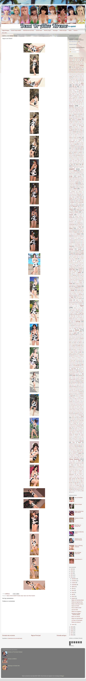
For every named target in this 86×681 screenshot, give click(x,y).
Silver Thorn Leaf (72, 419)
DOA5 (73, 166)
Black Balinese (77, 100)
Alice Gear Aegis (77, 61)
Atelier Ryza (81, 78)
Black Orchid (72, 102)
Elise (81, 174)
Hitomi (76, 212)
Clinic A (82, 133)
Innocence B (73, 220)
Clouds (70, 137)
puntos (78, 364)
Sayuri (25, 595)
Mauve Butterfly (72, 272)
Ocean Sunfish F (74, 324)
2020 (72, 627)
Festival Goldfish (72, 185)
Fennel (81, 184)
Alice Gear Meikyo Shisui (78, 64)
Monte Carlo (72, 289)
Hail (70, 206)
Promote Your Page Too (73, 44)
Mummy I (75, 294)
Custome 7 (76, 150)
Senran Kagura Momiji (73, 408)
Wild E (74, 481)
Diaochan (79, 163)
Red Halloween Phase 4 (74, 372)
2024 (72, 571)
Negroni (75, 307)
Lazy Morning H (77, 243)
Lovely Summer (78, 254)
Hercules (78, 209)
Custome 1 (71, 150)
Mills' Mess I (75, 280)
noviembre (74, 580)
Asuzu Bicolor (75, 78)
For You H (77, 190)
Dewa (75, 163)
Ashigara (70, 76)
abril (73, 594)
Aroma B (72, 72)
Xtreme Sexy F (79, 485)
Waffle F (80, 471)
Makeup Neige (79, 266)
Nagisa (72, 297)
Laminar (76, 240)
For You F (72, 190)
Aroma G (70, 73)
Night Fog (72, 314)
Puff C (78, 363)
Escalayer (80, 177)
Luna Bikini (82, 258)
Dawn (74, 155)
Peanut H (76, 341)
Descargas (55, 30)
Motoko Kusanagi (72, 291)
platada (70, 353)
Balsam (76, 87)
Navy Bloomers (77, 301)
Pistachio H (82, 350)
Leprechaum (71, 250)
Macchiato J (80, 264)
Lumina (70, 256)
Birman (80, 97)
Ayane (82, 83)
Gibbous (76, 201)
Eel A (73, 173)
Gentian (70, 199)
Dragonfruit (82, 170)
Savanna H (77, 394)
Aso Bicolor (80, 76)
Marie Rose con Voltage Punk (78, 525)
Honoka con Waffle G (12, 658)
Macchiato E (71, 262)
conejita (80, 138)
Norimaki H (77, 320)
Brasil (73, 116)
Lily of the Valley (80, 252)
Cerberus (70, 126)
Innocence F (79, 221)
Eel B (76, 173)
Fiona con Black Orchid (76, 607)
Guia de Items (39, 30)
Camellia (73, 119)
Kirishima (75, 231)
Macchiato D (79, 261)
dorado (75, 170)
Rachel (80, 368)
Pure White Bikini (77, 365)
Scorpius (70, 401)
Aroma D (81, 72)
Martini (75, 271)
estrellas (82, 179)
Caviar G (78, 123)
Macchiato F (77, 262)
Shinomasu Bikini (74, 414)
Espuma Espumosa (76, 179)
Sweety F (75, 439)
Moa (82, 284)
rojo (83, 374)
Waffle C (70, 471)
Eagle (70, 173)
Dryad (78, 172)
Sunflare (70, 434)
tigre (76, 446)
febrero (73, 598)
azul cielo (81, 85)
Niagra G (82, 311)
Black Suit (80, 104)
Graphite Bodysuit (78, 203)
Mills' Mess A (71, 276)
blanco (8, 595)
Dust (81, 172)
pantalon (71, 331)
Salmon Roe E (72, 385)
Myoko (76, 296)
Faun (77, 184)
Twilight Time (73, 456)
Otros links (4, 32)
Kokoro (78, 234)
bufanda (81, 116)
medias (79, 272)
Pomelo (77, 354)
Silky (81, 417)
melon (74, 273)
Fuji (78, 195)
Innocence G (71, 223)
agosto (73, 586)
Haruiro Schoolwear (78, 207)
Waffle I (75, 473)
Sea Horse (82, 402)
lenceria (71, 249)
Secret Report (72, 406)
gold (76, 202)
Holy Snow (80, 213)
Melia (70, 274)
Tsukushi (79, 453)
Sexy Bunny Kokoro (78, 412)
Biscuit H (71, 100)
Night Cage (81, 313)
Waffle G (70, 473)
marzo (73, 596)
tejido (76, 443)
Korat (70, 235)
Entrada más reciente (8, 635)
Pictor (70, 345)
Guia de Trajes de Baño (16, 30)
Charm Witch (76, 127)
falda (76, 183)
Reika (81, 372)
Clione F (70, 135)
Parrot (81, 333)
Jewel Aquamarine (79, 224)
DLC (83, 164)
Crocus (82, 145)
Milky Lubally (80, 275)
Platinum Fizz (80, 353)
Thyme (79, 445)
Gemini (80, 198)
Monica (76, 287)
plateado (74, 353)
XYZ (77, 486)
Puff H (70, 364)
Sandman (75, 386)
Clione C (76, 134)
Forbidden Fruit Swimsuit (76, 191)
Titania (78, 450)
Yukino (74, 490)
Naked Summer (79, 297)
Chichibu (70, 130)
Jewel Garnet (71, 225)
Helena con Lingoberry (76, 611)
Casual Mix (80, 121)
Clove (75, 137)
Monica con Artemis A (76, 622)
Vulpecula (71, 466)
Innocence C (79, 220)
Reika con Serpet (78, 504)
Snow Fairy (81, 420)
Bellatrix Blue (71, 94)
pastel (70, 334)
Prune (78, 361)
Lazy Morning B (78, 242)
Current (81, 149)
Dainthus (80, 152)
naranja (70, 300)
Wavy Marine (79, 474)
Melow (78, 274)
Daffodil (75, 152)
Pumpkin (74, 364)
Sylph (77, 441)
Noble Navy (80, 316)
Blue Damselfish (75, 108)
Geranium (82, 199)
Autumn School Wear (73, 82)
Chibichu (80, 129)
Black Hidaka (76, 101)
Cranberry (82, 142)
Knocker (80, 231)
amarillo (82, 65)
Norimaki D (82, 318)
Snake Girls (76, 420)
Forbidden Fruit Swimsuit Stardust (75, 192)
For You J (82, 190)
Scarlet (72, 399)
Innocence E (71, 221)
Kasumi (71, 228)
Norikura (70, 318)
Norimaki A (76, 318)
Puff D (81, 363)
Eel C (80, 173)
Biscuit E (76, 98)
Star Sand (75, 427)
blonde (80, 106)
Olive (72, 325)
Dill (83, 163)
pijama (74, 345)
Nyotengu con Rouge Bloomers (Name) (76, 614)
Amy (72, 67)
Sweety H (80, 439)
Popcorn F (80, 357)
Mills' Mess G (78, 279)
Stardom (80, 427)
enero (73, 624)
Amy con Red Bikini (79, 497)
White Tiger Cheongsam (77, 479)
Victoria (78, 462)
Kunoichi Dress (75, 235)
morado (72, 290)
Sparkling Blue (81, 424)
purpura (82, 367)
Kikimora (77, 229)
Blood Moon (71, 107)
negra (76, 305)
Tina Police (82, 447)
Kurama (70, 236)
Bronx (77, 116)
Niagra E (72, 311)
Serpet (78, 409)
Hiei (75, 210)
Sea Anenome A (77, 401)
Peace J (74, 337)
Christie (74, 131)
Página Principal (5, 30)
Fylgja (82, 195)
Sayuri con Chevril (75, 605)
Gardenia (71, 198)
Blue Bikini (78, 107)
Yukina (70, 490)
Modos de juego (63, 30)
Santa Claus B (80, 389)
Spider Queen (73, 425)
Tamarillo (71, 443)
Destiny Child (71, 161)
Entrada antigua (61, 635)
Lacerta (71, 240)
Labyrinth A (76, 236)
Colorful (70, 138)
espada (70, 179)
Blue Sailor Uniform (74, 112)
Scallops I (71, 398)
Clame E (78, 133)
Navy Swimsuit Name (73, 304)
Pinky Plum (80, 348)
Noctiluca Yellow (72, 317)
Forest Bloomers (72, 194)
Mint (70, 282)
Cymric (70, 152)
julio (73, 588)
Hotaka (70, 216)
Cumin (76, 148)
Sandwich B (80, 386)
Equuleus (71, 177)
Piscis (70, 349)
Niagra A (74, 310)
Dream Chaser (72, 172)
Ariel (81, 69)
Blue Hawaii (82, 108)
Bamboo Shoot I (72, 90)
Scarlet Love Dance (78, 399)
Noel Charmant (79, 317)
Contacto (75, 30)
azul (73, 85)
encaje (70, 176)
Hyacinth (70, 217)
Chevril (11, 595)
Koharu (75, 232)
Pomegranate (71, 354)
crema (75, 144)
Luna (76, 258)
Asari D (77, 75)
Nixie (83, 314)
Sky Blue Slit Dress (80, 419)
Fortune (78, 194)
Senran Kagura (79, 406)
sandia (70, 386)
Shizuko (77, 416)
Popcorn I (82, 358)
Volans (72, 464)
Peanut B (82, 338)
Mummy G (71, 294)
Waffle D (75, 471)
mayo (73, 592)
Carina (76, 121)
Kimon (81, 229)
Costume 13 (79, 141)
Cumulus (80, 148)
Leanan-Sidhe (77, 245)
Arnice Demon (77, 71)
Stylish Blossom (79, 431)
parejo (70, 333)
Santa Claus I (75, 391)
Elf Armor (76, 174)
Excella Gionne (72, 181)
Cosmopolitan (72, 141)
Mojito (74, 286)
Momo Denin (71, 287)
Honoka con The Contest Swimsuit (78, 539)
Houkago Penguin (78, 216)
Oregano (80, 328)
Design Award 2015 (78, 160)
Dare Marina (80, 153)
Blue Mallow (72, 110)
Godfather (72, 202)
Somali (74, 423)
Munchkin (80, 294)
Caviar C (70, 123)
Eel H (72, 174)
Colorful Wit (76, 138)
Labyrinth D (73, 238)
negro (22, 595)
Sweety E (70, 439)
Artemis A (79, 73)
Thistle (75, 445)
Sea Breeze (77, 402)
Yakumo (80, 486)
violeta (77, 463)
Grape (72, 203)
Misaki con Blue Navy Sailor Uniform (79, 512)
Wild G (78, 481)
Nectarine (71, 305)
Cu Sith (77, 147)
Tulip (77, 454)
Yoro (83, 488)
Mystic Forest (81, 295)
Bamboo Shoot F (72, 89)
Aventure (77, 83)
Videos (70, 30)
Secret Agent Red (73, 405)
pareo (75, 333)
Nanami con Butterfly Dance (79, 532)
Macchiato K (80, 260)
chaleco (76, 126)
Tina (79, 446)
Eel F (83, 173)
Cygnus (81, 150)
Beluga (70, 96)
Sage (83, 382)
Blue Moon (78, 110)
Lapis (80, 240)
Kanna (80, 227)
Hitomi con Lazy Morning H (77, 618)
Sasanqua (80, 391)
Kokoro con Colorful (76, 616)
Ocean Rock (75, 322)
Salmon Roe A (73, 383)
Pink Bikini (74, 346)
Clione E (80, 134)
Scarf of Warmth (81, 398)
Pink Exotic (79, 346)
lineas (71, 253)
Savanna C (76, 393)
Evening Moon (79, 180)
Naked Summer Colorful (73, 298)
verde (79, 460)
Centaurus (74, 125)
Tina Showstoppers (80, 449)
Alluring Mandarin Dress (73, 65)
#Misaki (70, 57)
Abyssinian (71, 58)
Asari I (81, 75)
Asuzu (70, 78)
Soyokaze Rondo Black (73, 424)
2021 (72, 577)
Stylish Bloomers (72, 431)
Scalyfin (75, 398)
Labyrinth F (80, 238)
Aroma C (76, 72)
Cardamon (71, 121)
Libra (72, 251)
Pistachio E (71, 350)
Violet (82, 462)
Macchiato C (71, 261)
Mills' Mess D (75, 278)
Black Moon (81, 101)
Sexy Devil (71, 413)
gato (76, 198)
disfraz (77, 164)
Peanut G (71, 341)
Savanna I (82, 394)
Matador (80, 271)
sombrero (80, 423)
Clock (81, 135)
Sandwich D (71, 387)
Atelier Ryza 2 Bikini (74, 79)
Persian (75, 342)
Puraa (71, 365)
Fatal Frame (72, 184)
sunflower (76, 434)
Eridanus (76, 177)
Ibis (74, 217)
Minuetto (75, 282)
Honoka (18, 595)
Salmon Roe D (79, 383)
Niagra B (78, 310)
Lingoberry (77, 253)
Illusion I (72, 218)
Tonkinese (75, 452)
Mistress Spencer (72, 284)
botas (70, 115)
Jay (82, 223)
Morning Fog (79, 290)
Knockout (71, 232)
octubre (73, 582)
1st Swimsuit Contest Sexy (78, 57)
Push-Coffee (73, 368)
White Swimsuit (72, 478)
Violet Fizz (72, 463)
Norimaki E (72, 320)
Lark (83, 240)
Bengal (75, 96)
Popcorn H (76, 358)
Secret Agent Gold (80, 404)
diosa (72, 164)
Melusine (74, 275)
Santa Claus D (77, 390)
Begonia (80, 93)
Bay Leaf (80, 91)
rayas (78, 371)
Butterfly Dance (77, 118)
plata (80, 352)
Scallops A (77, 395)
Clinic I (71, 134)
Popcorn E (74, 357)
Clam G (74, 133)
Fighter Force (81, 185)
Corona (80, 140)
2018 (72, 631)
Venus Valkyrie (72, 460)
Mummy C (75, 293)
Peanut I (80, 341)
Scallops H (80, 397)
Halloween (75, 206)
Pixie (76, 352)
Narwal (77, 300)
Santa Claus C (71, 390)
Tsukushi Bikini (71, 454)
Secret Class (80, 405)
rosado (73, 375)
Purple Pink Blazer (76, 367)
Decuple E (77, 157)
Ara (78, 69)
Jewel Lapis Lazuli (79, 225)
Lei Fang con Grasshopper (77, 620)
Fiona (71, 187)
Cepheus (80, 125)
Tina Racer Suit (73, 449)
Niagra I (76, 313)
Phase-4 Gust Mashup (73, 343)
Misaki (70, 283)
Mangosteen (71, 268)
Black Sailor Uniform (73, 104)
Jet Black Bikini (72, 224)
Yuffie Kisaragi (76, 489)
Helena (71, 209)
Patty (74, 334)
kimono (70, 231)
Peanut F (81, 339)
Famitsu (82, 183)
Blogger (62, 676)
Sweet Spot (75, 438)
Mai (75, 265)
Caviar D (74, 123)
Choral (70, 131)
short (82, 416)
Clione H (76, 135)
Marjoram (80, 269)
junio (73, 590)
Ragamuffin (71, 369)
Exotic (77, 181)
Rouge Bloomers (72, 376)
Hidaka (72, 210)
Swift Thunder (71, 441)
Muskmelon (71, 296)
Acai (76, 58)
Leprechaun (77, 250)
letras (82, 250)
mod (70, 286)
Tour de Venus (81, 452)
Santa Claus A (73, 389)
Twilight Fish (81, 454)
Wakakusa (80, 473)
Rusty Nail (74, 382)
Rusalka (77, 380)
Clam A (70, 133)
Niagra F (77, 312)
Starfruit (70, 428)
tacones (82, 441)
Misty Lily (78, 284)
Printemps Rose (72, 361)
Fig (76, 186)
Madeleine (71, 265)
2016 (72, 634)
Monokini (82, 287)
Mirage (80, 282)
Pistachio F (76, 350)
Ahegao (70, 60)
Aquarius (74, 69)
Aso (75, 76)
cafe (83, 118)
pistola (72, 352)
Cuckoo (72, 148)
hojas (83, 212)
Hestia (82, 209)
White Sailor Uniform (78, 477)
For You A (82, 188)
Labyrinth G (71, 239)
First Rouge (77, 187)
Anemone (77, 67)
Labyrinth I (82, 239)
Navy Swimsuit (79, 302)
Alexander (71, 61)
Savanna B (71, 393)
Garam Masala (71, 196)
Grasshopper (71, 205)
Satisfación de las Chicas (28, 30)
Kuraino (81, 235)
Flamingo (70, 188)
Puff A (70, 363)
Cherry (72, 129)
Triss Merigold (73, 453)
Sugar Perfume (72, 432)
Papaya (76, 331)
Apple (70, 69)
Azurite (81, 86)
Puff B (74, 363)
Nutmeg (82, 320)
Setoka (79, 410)
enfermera (79, 176)
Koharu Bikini (81, 232)
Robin (78, 373)
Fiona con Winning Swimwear (78, 546)
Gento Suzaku (76, 199)
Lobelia (82, 253)
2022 (72, 575)
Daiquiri (70, 153)
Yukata (81, 489)
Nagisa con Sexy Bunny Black (78, 600)
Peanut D (76, 339)
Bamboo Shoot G (79, 89)
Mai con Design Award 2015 (78, 553)
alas (80, 60)
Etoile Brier (73, 180)
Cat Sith (76, 122)
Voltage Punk (79, 464)
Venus (75, 457)
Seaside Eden (72, 404)
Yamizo (70, 488)
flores (75, 188)
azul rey (74, 86)
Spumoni (79, 426)
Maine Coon (73, 267)
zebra (83, 490)
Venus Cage (80, 457)
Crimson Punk (77, 145)
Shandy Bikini (81, 413)
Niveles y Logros (47, 30)
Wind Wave (76, 482)
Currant (76, 149)
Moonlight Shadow (80, 289)
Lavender (72, 242)
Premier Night (72, 360)
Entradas (72, 49)
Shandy (76, 413)
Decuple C (82, 156)
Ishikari (79, 223)
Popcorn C (77, 356)
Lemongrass (80, 247)
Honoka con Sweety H (79, 518)
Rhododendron (72, 374)
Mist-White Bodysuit (78, 283)
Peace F (72, 335)
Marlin (70, 271)
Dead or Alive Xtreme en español (74, 41)
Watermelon (71, 474)
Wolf (76, 484)
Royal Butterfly (79, 379)
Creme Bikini (81, 144)
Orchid (75, 328)
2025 (72, 569)
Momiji (79, 286)
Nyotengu (78, 321)
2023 (72, 573)
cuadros (82, 147)
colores (79, 137)
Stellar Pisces (74, 430)
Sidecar (77, 417)
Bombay (80, 114)
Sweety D (80, 438)
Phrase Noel (80, 343)
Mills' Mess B (78, 276)
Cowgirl (77, 142)
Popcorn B (72, 356)
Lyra (75, 260)
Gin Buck (82, 201)
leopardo (79, 249)
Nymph (72, 321)
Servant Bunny (74, 410)
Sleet (71, 420)
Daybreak (79, 155)
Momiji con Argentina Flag (77, 602)
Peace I (70, 337)
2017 (72, 633)
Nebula (80, 304)
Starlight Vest (76, 428)
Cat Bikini (71, 122)
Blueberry (75, 114)
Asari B (72, 75)
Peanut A (77, 338)
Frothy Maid (74, 195)
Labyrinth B (82, 236)
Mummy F (80, 293)
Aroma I (74, 73)
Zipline (71, 492)
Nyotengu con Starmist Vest (14, 665)
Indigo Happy (81, 218)
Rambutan (73, 371)
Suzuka (75, 437)
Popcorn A (82, 354)
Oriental (70, 330)
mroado (78, 291)
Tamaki (79, 442)
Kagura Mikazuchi (72, 227)
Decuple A (76, 156)
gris (81, 205)
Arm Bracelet (71, 71)
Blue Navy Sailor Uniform (79, 111)
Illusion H (82, 217)
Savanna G (72, 394)
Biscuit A (71, 98)
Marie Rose (72, 269)
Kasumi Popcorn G (78, 559)
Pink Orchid (75, 348)
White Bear (78, 475)
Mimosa (80, 280)
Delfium (78, 159)
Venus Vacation (32, 595)
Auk (73, 80)
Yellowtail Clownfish (77, 488)
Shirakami (80, 415)
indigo (76, 218)
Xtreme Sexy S (72, 486)
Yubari (71, 489)
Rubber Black (71, 380)
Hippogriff (71, 212)
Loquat (72, 254)
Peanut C (72, 339)
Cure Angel (71, 149)
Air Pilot (75, 60)
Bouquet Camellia (77, 115)
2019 (72, 629)
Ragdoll (76, 369)
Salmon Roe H (79, 385)
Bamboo (80, 87)
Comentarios (73, 51)
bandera (80, 90)
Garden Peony (79, 196)
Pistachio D (80, 349)
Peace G (76, 335)
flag (81, 187)
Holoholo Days (73, 213)
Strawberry (80, 430)
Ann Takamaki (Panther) (77, 68)
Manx (76, 268)
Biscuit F (80, 98)
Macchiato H (74, 264)
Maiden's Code (81, 265)
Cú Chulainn (72, 147)
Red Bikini (82, 371)
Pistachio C (75, 349)
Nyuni (70, 322)
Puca (81, 361)
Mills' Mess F (72, 279)
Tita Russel (73, 450)
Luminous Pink (75, 257)
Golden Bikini (81, 202)
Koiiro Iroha (73, 234)
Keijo (73, 229)
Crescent (72, 145)
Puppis (82, 364)
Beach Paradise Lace (73, 93)
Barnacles (70, 91)
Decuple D (72, 157)
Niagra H (72, 313)
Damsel (75, 153)
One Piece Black (77, 325)
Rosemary (80, 375)
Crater (71, 144)
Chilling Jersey (76, 130)
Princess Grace (79, 360)
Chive (81, 130)
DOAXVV (15, 595)
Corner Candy (72, 140)
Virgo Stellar (81, 463)
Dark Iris (70, 155)
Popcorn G (71, 358)
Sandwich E (77, 387)
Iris (75, 223)
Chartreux (82, 127)
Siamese (73, 417)
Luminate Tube (76, 256)
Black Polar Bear (79, 102)
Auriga (77, 80)
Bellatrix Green (79, 94)
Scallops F (74, 397)
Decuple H (73, 159)
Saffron (79, 382)
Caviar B (80, 122)
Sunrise (76, 435)
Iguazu (78, 217)
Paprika (80, 331)
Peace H (81, 335)
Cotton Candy (71, 142)
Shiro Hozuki (71, 416)
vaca (27, 595)
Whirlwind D (71, 475)
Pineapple (79, 345)
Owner (77, 330)
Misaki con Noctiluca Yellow (77, 604)
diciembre (74, 578)
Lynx (71, 260)
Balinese (70, 87)
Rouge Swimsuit (76, 378)
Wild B (70, 481)
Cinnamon (80, 131)
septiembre (74, 584)
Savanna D (81, 393)
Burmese (71, 118)
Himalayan (80, 210)
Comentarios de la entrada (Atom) (15, 638)
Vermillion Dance (72, 462)
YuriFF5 (78, 490)
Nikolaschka (78, 314)
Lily (75, 252)
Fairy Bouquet (71, 183)
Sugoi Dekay (79, 432)
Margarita (80, 268)
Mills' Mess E (81, 278)
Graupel (77, 205)
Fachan (81, 181)
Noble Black (73, 316)
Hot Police (80, 214)
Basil (75, 91)
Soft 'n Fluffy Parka (73, 421)
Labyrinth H (77, 239)
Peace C (78, 334)
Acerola (80, 58)
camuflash (79, 119)
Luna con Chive (75, 609)
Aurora (81, 80)
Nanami (80, 298)
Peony (70, 342)
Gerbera (72, 201)
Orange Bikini (77, 327)
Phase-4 (80, 342)
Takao (73, 442)
